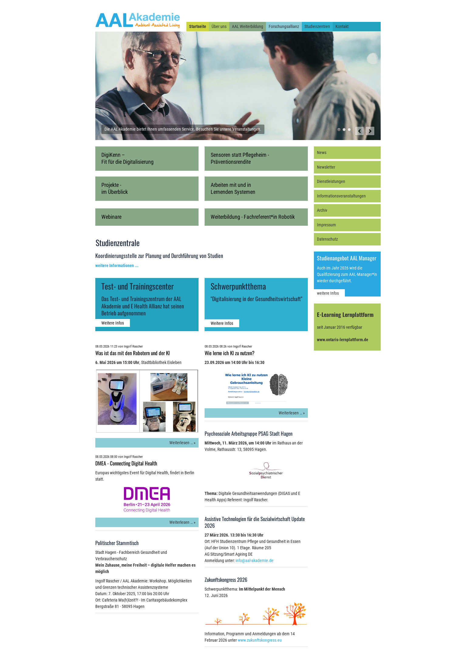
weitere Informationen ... (116, 265)
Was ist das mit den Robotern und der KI (132, 353)
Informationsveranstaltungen (341, 196)
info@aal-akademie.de (255, 560)
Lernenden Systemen (233, 192)
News (321, 152)
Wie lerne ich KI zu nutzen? (229, 353)
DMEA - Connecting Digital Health (126, 463)
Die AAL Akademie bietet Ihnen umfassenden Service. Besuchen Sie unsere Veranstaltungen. (339, 129)
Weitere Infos (112, 323)
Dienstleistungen (331, 181)
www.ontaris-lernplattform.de (342, 339)
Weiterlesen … (181, 442)
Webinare (111, 217)
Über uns (219, 26)
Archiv (322, 210)
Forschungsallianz (284, 26)
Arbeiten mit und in (231, 185)
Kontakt (341, 26)
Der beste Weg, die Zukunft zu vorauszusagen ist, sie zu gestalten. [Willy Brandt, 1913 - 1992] (344, 129)
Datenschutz (327, 239)
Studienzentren (317, 26)
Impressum (326, 224)
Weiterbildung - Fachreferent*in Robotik (253, 217)
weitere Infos (328, 293)
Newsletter (326, 167)
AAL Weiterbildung (247, 26)
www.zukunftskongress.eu (260, 640)
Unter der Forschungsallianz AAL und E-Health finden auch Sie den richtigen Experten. (349, 129)
